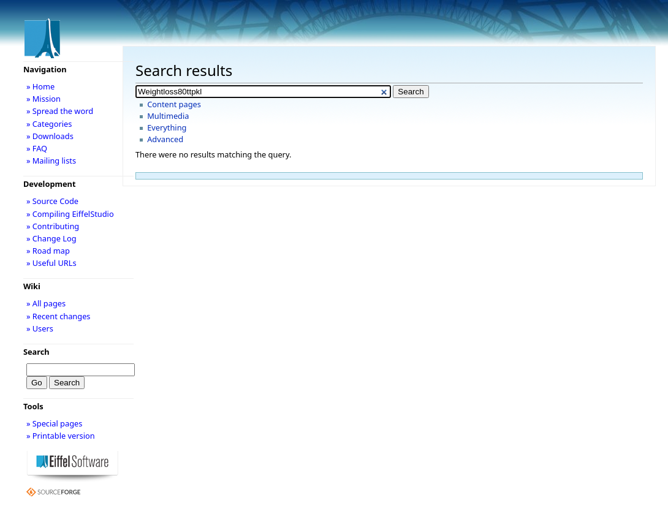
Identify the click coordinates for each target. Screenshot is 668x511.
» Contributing (52, 226)
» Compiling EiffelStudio (70, 213)
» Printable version (60, 435)
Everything (166, 127)
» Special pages (54, 423)
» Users (39, 328)
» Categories (49, 123)
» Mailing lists (51, 160)
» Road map (48, 250)
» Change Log (51, 238)
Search (36, 351)
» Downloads (50, 136)
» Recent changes (58, 316)
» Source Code (52, 200)
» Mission (43, 98)
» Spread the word (59, 110)
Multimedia (168, 115)
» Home (40, 86)
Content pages (174, 104)
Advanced (165, 139)
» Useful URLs (51, 262)
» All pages (46, 303)
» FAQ (36, 148)
